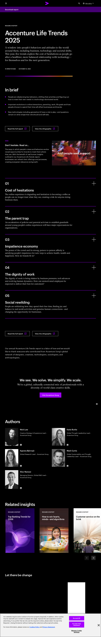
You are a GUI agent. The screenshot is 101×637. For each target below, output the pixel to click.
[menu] (6, 3)
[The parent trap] (94, 211)
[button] (50, 395)
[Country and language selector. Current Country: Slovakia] (88, 3)
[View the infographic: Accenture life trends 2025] (45, 128)
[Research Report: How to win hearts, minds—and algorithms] (54, 530)
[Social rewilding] (94, 295)
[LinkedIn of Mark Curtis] (67, 465)
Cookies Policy (35, 627)
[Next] (93, 557)
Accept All (76, 618)
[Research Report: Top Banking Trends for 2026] (19, 530)
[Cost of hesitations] (94, 183)
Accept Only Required (76, 624)
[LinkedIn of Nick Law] (20, 444)
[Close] (98, 625)
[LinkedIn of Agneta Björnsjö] (20, 465)
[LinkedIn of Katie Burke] (67, 444)
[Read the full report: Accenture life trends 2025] (17, 128)
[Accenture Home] (47, 3)
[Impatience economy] (94, 239)
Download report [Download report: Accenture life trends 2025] (11, 9)
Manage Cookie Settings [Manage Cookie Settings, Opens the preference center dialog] (76, 631)
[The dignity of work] (94, 267)
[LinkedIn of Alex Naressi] (20, 488)
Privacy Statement (49, 627)
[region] (50, 625)
